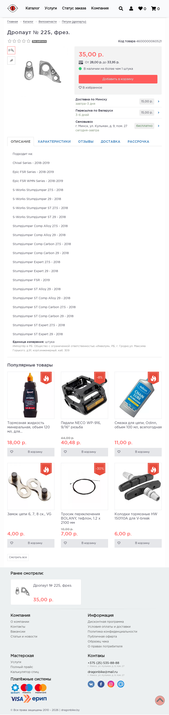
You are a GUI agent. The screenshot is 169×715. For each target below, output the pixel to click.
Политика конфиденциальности (112, 632)
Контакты (18, 627)
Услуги (16, 662)
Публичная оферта (102, 637)
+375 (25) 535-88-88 (123, 665)
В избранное (90, 87)
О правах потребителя (105, 647)
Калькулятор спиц (25, 672)
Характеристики (54, 142)
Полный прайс (22, 667)
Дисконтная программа (106, 622)
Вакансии (18, 632)
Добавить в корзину (118, 79)
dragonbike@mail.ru (123, 674)
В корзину (35, 452)
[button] (32, 8)
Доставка (110, 142)
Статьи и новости (24, 637)
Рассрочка (138, 142)
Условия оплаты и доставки (109, 627)
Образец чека (98, 642)
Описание (20, 142)
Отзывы (86, 142)
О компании (20, 622)
